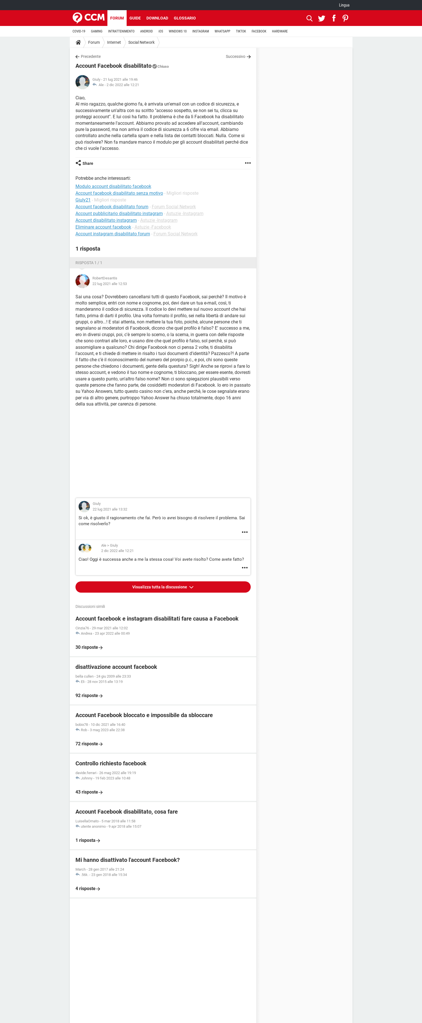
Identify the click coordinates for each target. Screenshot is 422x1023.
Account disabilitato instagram (106, 220)
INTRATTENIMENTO (121, 31)
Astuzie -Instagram (185, 213)
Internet (114, 42)
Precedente (91, 56)
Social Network (141, 42)
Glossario (185, 18)
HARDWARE (280, 31)
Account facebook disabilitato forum (111, 206)
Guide (135, 18)
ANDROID (146, 31)
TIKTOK (241, 31)
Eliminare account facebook (103, 227)
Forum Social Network (174, 206)
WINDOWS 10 (178, 31)
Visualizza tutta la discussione (160, 587)
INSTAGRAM (200, 31)
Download (157, 18)
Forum (117, 18)
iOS (161, 31)
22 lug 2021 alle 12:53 (109, 284)
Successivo (235, 56)
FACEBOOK (259, 31)
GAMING (97, 31)
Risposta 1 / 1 (88, 262)
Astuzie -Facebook (153, 227)
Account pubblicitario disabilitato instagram (119, 213)
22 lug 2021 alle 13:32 (110, 509)
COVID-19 (79, 31)
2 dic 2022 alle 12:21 (123, 85)
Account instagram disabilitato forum (112, 233)
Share (88, 163)
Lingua (344, 5)
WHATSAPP (222, 31)
